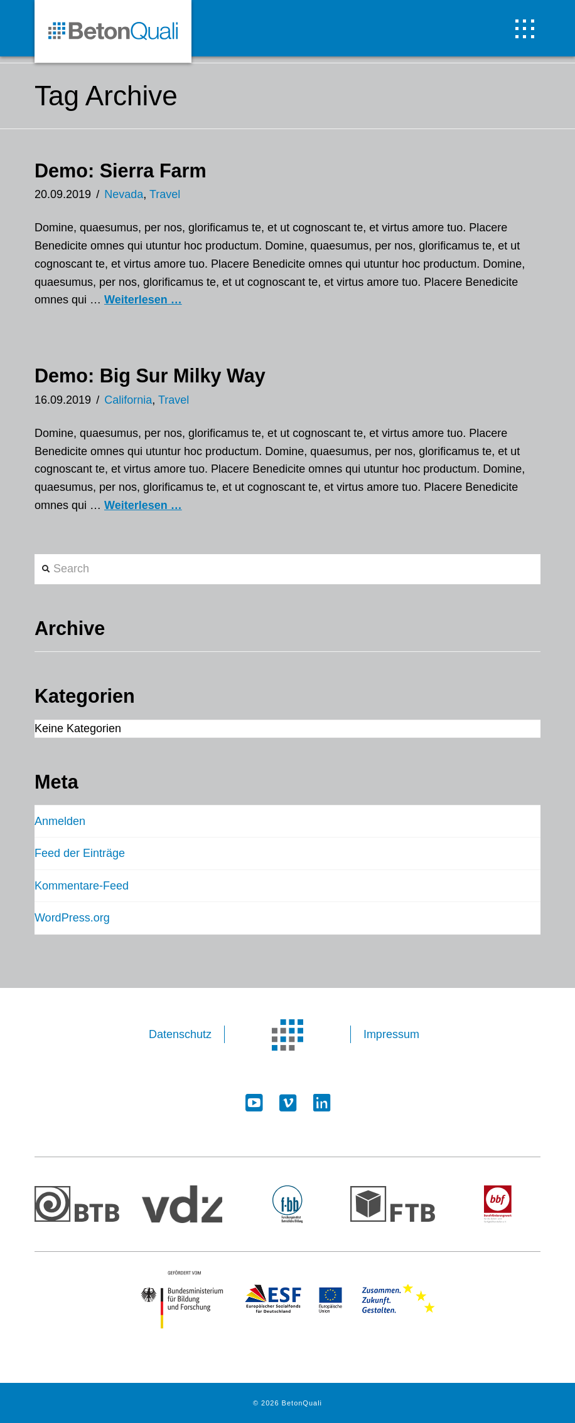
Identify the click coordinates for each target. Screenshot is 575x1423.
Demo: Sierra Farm (121, 170)
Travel (164, 194)
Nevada (123, 194)
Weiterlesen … (143, 299)
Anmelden (60, 821)
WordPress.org (72, 917)
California (128, 400)
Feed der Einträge (80, 853)
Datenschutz (180, 1034)
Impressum (391, 1034)
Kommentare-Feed (82, 886)
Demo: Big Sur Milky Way (150, 375)
